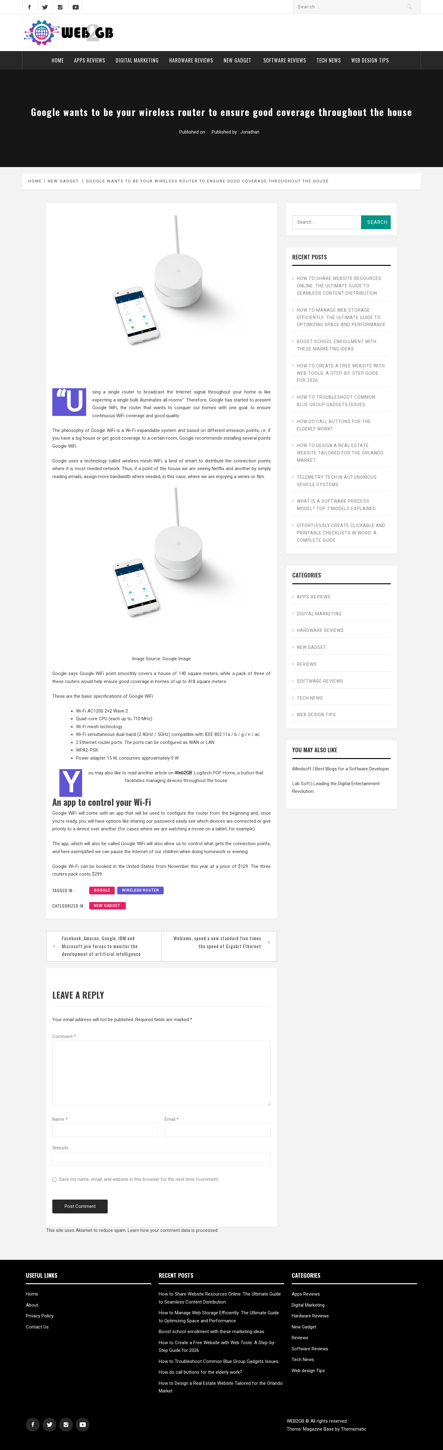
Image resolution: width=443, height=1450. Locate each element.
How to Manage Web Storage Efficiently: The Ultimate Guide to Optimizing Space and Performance (341, 317)
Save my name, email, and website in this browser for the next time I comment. (139, 1179)
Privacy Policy (40, 1316)
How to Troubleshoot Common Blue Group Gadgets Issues (336, 401)
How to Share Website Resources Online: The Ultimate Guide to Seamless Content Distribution (339, 286)
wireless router (140, 890)
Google (102, 890)
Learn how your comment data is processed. (173, 1230)
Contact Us (37, 1327)
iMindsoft (301, 769)
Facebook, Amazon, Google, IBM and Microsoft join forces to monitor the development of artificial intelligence (101, 946)
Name (60, 1119)
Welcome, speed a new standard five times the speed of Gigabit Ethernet (217, 942)
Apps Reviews (89, 60)
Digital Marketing (137, 60)
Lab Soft (301, 783)
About (32, 1305)
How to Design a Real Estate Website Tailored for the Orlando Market (340, 453)
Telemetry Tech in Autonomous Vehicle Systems (337, 481)
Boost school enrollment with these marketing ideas (337, 345)
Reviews (307, 664)
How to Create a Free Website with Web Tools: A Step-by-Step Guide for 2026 (341, 373)
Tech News (329, 60)
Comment (64, 1036)
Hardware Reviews (191, 60)
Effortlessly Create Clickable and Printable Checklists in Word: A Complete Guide (341, 533)
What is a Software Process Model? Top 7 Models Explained (336, 505)
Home (58, 60)
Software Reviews (284, 60)
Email (172, 1119)
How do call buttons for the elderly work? (334, 425)
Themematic (353, 1429)
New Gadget (238, 60)
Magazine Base (319, 1429)
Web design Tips (370, 60)
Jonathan (249, 132)
